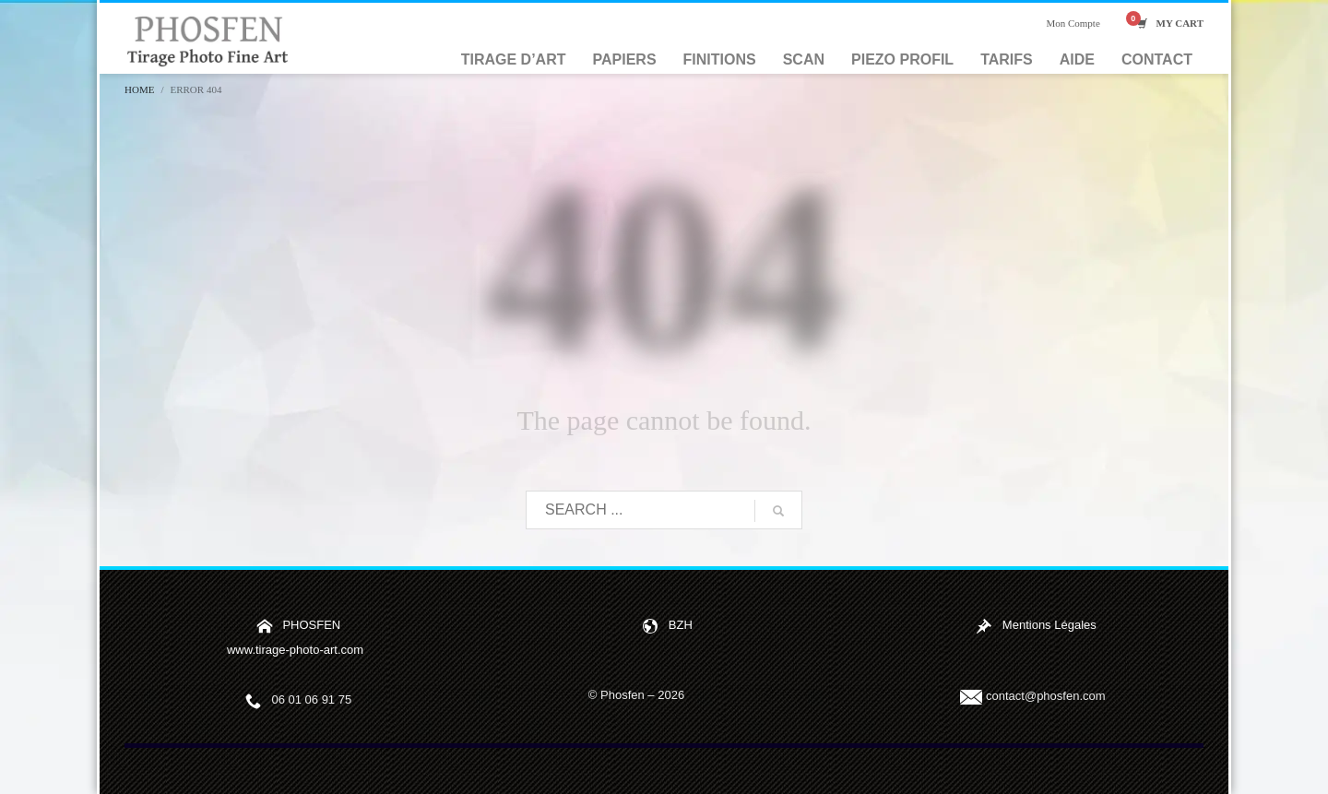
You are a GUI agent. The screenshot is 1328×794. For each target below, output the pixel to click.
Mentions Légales (1049, 625)
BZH (681, 625)
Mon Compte (1072, 23)
